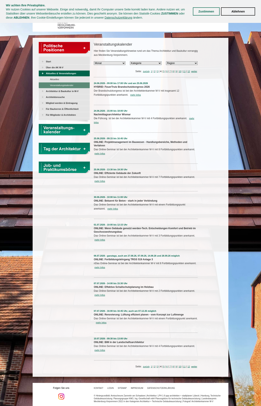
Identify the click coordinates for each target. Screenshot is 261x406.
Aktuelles (54, 79)
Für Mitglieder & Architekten (61, 115)
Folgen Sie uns (61, 393)
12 (188, 71)
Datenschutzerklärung (118, 17)
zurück (146, 71)
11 (184, 71)
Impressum (137, 388)
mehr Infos (135, 95)
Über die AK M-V (54, 67)
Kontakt (98, 388)
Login (110, 388)
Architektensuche (55, 97)
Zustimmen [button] (206, 11)
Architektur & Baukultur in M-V (62, 91)
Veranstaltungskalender (61, 85)
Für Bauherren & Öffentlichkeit (62, 109)
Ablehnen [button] (238, 11)
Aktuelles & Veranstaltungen (61, 73)
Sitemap (122, 388)
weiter (194, 71)
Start (48, 61)
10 (180, 71)
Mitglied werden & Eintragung (61, 103)
